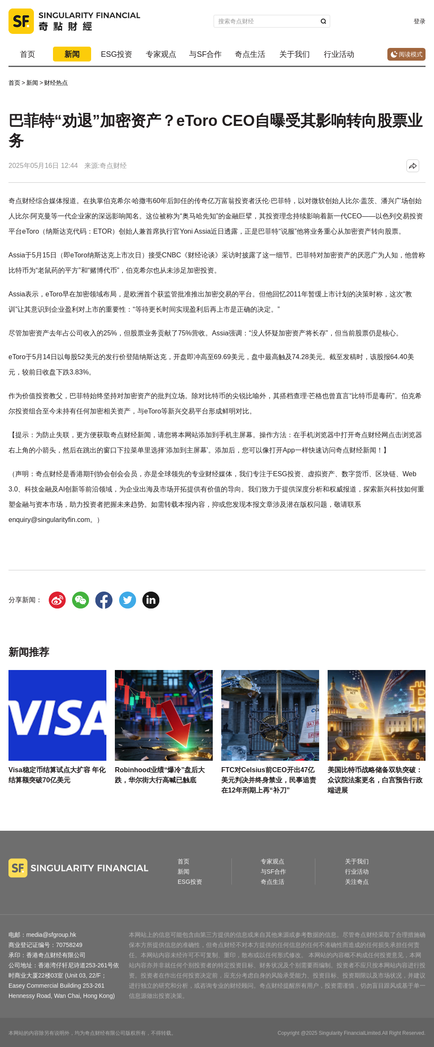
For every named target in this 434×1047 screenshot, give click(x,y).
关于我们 (294, 54)
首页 (27, 54)
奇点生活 (250, 54)
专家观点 (161, 54)
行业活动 (339, 54)
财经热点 (56, 83)
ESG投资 (116, 54)
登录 (420, 21)
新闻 (72, 54)
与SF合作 (205, 54)
